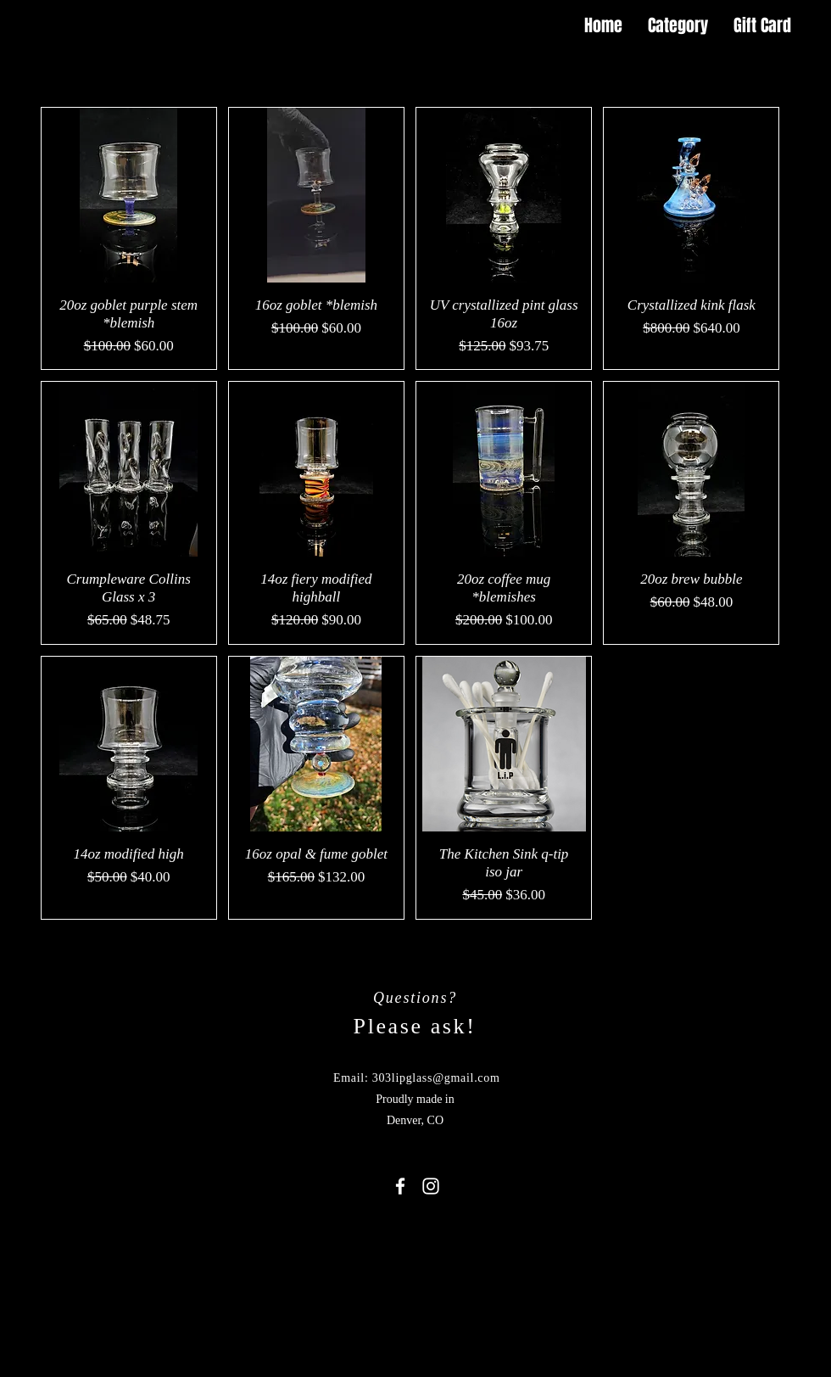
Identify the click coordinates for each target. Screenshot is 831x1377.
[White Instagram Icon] (431, 1186)
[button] (818, 26)
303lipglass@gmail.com (436, 1078)
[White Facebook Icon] (400, 1186)
